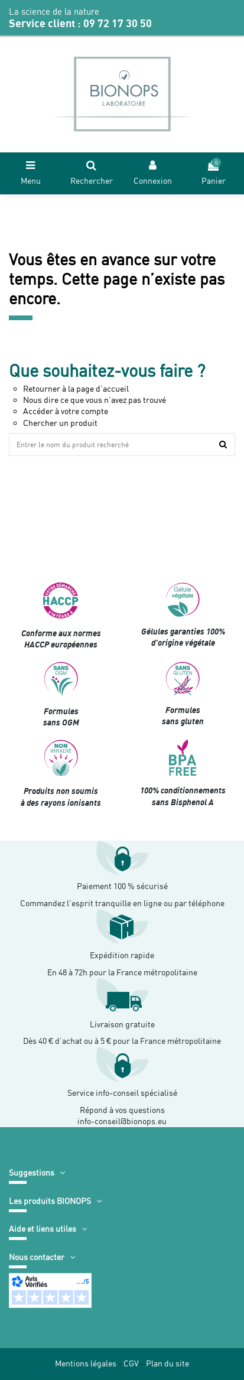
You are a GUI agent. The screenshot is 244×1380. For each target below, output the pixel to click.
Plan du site (167, 1363)
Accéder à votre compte (65, 411)
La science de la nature (54, 11)
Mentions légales (85, 1363)
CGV (131, 1363)
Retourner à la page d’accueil (76, 388)
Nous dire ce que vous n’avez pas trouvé (94, 400)
